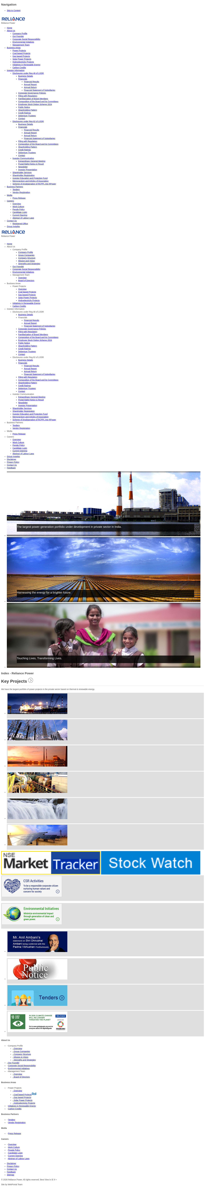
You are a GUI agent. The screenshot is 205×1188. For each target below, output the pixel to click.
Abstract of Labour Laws (23, 218)
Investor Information (15, 70)
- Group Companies (21, 1051)
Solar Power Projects (22, 59)
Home (9, 28)
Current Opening (20, 215)
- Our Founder (13, 1063)
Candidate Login (20, 212)
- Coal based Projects (22, 1094)
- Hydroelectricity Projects (24, 1103)
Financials (22, 79)
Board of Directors (26, 280)
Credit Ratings (24, 113)
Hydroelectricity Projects (23, 62)
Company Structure (26, 258)
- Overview (17, 1048)
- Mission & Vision (20, 1057)
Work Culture (18, 206)
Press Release (19, 198)
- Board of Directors (21, 1077)
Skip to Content (13, 10)
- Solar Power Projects (22, 1100)
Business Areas (14, 48)
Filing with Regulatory (27, 96)
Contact (21, 118)
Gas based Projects (21, 56)
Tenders (16, 189)
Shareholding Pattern (27, 110)
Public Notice (24, 107)
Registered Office (20, 223)
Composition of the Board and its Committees (38, 101)
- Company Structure (22, 1054)
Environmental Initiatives (23, 42)
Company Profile (20, 33)
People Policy (19, 209)
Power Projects (19, 50)
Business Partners (15, 187)
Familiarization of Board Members (33, 99)
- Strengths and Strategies (24, 1060)
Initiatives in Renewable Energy (26, 65)
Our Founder (18, 36)
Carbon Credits (19, 67)
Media (9, 195)
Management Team (21, 45)
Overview (17, 204)
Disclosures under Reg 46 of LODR (28, 73)
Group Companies (26, 255)
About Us (11, 31)
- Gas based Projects (22, 1097)
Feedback (11, 1172)
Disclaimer (11, 1163)
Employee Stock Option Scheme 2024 (35, 104)
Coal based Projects (21, 53)
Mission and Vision (26, 261)
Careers (10, 201)
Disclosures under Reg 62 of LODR (28, 121)
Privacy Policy (13, 1166)
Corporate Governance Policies (32, 93)
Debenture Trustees (27, 116)
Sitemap (10, 1175)
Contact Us (12, 221)
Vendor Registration (21, 192)
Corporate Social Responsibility (26, 39)
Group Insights (13, 226)
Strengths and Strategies (29, 264)
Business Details (25, 76)
